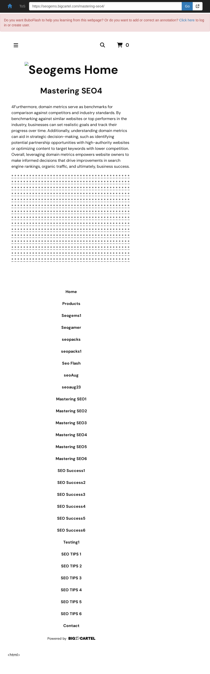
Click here (187, 20)
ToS (22, 6)
